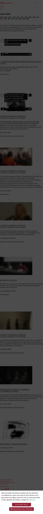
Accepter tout (21, 504)
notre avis (32, 500)
